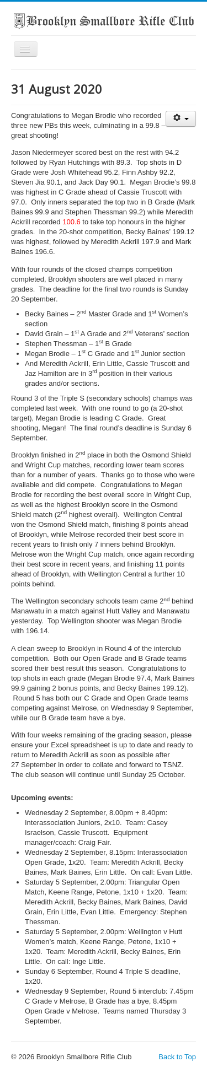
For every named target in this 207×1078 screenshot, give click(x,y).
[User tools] (181, 119)
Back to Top (177, 1057)
